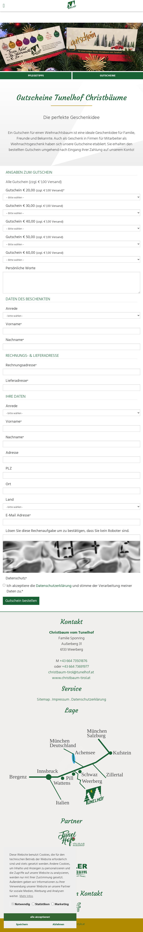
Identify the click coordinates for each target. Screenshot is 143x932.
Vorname (14, 324)
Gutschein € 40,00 (34, 221)
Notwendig (21, 904)
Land (10, 499)
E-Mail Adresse (18, 515)
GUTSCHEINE (108, 75)
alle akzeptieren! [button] (40, 917)
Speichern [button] (22, 924)
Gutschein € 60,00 (34, 252)
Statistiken (41, 904)
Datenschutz (16, 578)
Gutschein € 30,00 (34, 206)
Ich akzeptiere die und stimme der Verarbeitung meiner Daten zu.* (67, 588)
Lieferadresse (17, 380)
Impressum (60, 699)
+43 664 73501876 (73, 661)
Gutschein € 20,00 (35, 190)
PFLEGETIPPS (36, 75)
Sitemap (43, 699)
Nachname (15, 340)
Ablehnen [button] (58, 924)
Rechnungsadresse (21, 365)
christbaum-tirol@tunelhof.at (71, 672)
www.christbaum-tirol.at (71, 678)
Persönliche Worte (20, 268)
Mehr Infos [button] (26, 896)
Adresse (12, 453)
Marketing (60, 904)
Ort (8, 484)
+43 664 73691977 (75, 666)
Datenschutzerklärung (54, 586)
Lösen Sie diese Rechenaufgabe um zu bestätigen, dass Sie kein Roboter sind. (67, 531)
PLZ (9, 468)
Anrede (11, 308)
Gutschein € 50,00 (34, 237)
